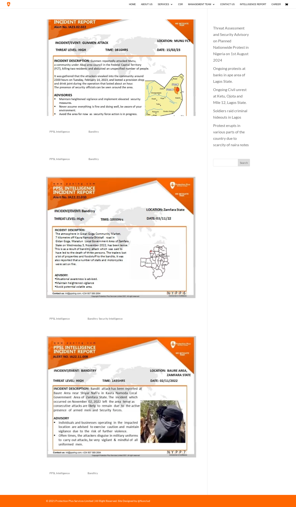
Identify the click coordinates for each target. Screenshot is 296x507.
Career (276, 4)
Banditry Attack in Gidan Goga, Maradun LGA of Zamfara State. (117, 308)
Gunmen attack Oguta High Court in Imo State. (105, 151)
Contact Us (227, 4)
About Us (147, 4)
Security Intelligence (111, 318)
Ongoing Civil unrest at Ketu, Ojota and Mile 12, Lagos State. (230, 96)
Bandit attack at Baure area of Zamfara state (102, 466)
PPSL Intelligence (59, 131)
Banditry (94, 131)
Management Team (199, 4)
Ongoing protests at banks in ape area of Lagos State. (229, 74)
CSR (180, 4)
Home (132, 4)
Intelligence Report (253, 4)
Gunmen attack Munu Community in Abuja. (101, 124)
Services (163, 4)
